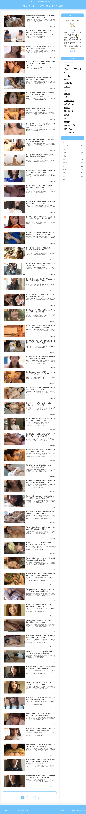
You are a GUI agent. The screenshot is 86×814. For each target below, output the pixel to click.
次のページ (29, 793)
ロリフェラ (69, 129)
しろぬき (72, 30)
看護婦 (67, 79)
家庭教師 (68, 83)
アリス (67, 86)
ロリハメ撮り (70, 125)
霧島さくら (69, 115)
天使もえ (68, 65)
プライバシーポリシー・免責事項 (77, 808)
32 (33, 797)
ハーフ (67, 118)
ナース (67, 76)
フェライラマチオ (72, 132)
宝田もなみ (69, 101)
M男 (66, 97)
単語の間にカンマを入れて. (68, 62)
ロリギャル (69, 104)
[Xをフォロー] (72, 51)
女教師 (67, 122)
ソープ (67, 108)
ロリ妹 (67, 93)
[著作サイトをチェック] (70, 51)
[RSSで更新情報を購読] (74, 51)
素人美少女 (69, 111)
